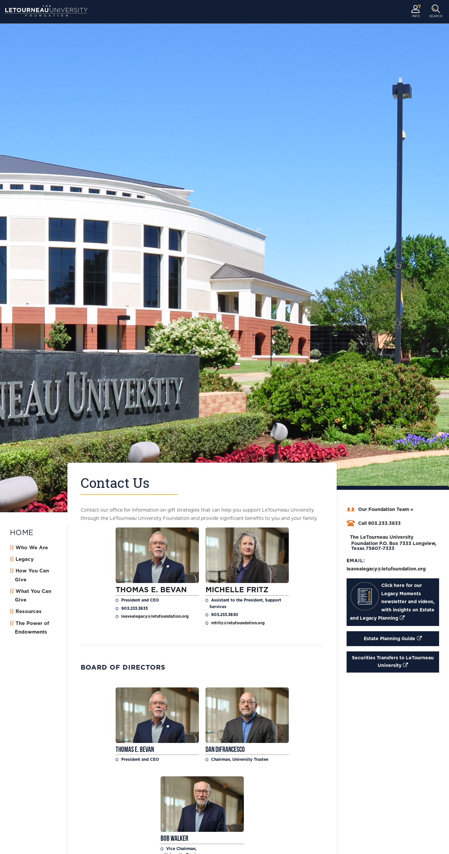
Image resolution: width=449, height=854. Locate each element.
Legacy (25, 559)
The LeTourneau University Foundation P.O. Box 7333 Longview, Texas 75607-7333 (391, 543)
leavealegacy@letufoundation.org (155, 616)
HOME (21, 532)
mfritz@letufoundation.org (238, 623)
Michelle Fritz (238, 590)
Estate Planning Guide (389, 639)
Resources (29, 611)
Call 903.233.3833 (374, 523)
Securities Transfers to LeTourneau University (393, 662)
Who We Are (32, 547)
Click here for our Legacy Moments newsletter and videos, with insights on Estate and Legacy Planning (392, 601)
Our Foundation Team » (380, 509)
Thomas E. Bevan (151, 590)
